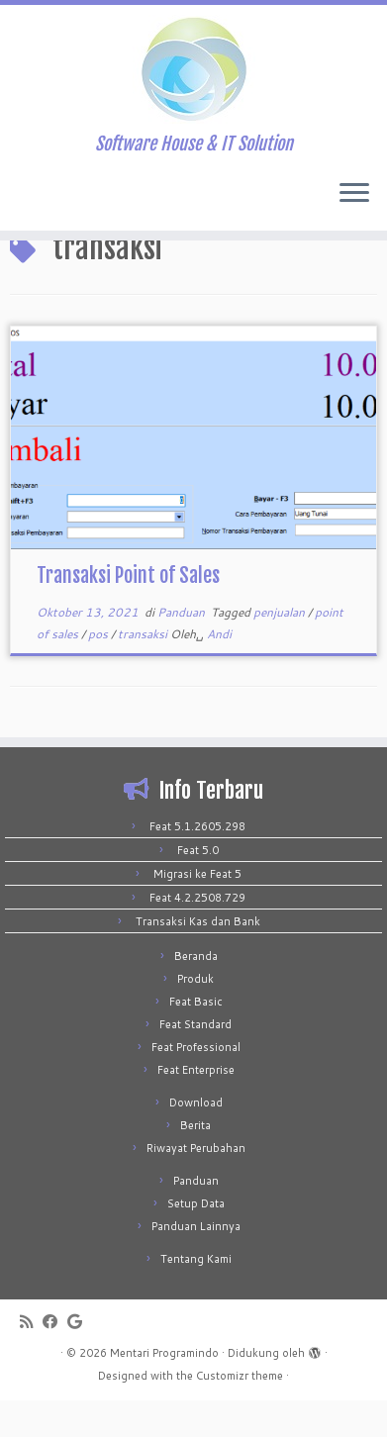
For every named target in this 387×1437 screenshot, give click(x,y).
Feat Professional (196, 1084)
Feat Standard (195, 1061)
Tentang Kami (196, 1295)
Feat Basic (196, 1038)
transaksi (144, 670)
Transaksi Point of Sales (128, 612)
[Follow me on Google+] (79, 1358)
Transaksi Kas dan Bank (198, 958)
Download (196, 1139)
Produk (195, 1015)
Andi (219, 670)
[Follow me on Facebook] (55, 1358)
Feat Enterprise (196, 1106)
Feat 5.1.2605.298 (197, 863)
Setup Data (196, 1240)
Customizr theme (239, 1412)
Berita (195, 1162)
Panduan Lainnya (196, 1263)
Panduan (182, 648)
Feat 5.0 (198, 887)
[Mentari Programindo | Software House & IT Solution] (193, 69)
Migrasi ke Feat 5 (197, 910)
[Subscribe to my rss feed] (31, 1358)
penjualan (280, 648)
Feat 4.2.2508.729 (197, 934)
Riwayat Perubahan (195, 1185)
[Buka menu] (354, 195)
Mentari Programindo (164, 1389)
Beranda (196, 993)
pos (99, 670)
